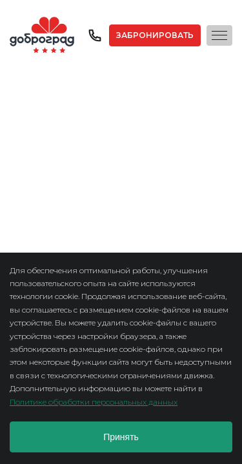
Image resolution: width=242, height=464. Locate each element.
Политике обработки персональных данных (93, 402)
